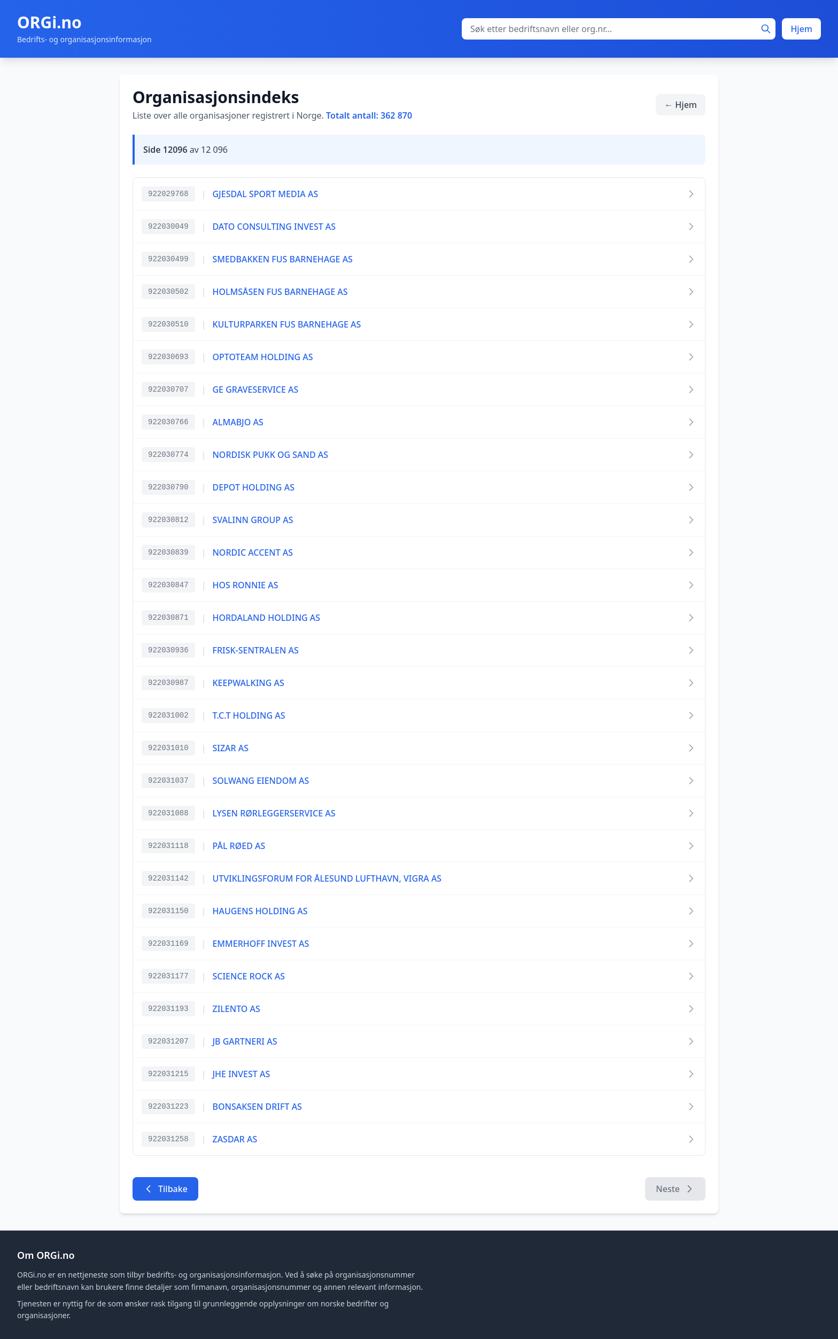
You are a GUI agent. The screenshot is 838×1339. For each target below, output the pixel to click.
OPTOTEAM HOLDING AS (262, 357)
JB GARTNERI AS (244, 1041)
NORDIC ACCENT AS (252, 552)
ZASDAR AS (234, 1139)
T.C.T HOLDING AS (248, 715)
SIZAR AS (230, 748)
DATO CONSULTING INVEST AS (274, 226)
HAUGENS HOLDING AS (259, 911)
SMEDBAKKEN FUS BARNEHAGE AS (282, 259)
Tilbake (165, 1189)
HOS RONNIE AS (245, 585)
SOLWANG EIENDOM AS (260, 781)
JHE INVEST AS (241, 1074)
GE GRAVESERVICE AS (255, 389)
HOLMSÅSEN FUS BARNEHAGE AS (279, 292)
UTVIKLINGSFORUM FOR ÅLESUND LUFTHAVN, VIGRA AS (326, 878)
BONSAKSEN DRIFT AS (256, 1106)
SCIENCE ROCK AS (248, 976)
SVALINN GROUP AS (252, 520)
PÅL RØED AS (238, 846)
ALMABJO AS (237, 422)
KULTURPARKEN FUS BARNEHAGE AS (286, 324)
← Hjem (680, 105)
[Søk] (766, 29)
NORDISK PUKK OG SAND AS (270, 455)
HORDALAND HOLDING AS (266, 618)
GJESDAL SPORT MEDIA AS (265, 194)
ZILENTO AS (236, 1009)
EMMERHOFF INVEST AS (260, 943)
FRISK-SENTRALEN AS (255, 650)
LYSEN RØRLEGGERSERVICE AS (273, 813)
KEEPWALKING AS (248, 683)
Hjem (801, 29)
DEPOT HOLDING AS (253, 487)
